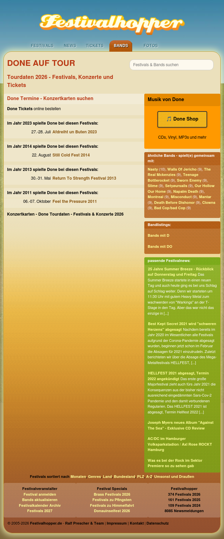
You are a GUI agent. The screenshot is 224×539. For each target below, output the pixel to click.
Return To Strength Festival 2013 (84, 178)
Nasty (153, 169)
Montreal (155, 197)
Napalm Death (185, 191)
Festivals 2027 (39, 511)
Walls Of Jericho (182, 169)
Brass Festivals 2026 (112, 494)
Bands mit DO (160, 247)
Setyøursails (176, 186)
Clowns (208, 203)
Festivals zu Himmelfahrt (112, 505)
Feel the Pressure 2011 (74, 201)
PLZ (140, 477)
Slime (153, 186)
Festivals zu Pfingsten (112, 500)
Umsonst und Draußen (174, 477)
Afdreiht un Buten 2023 (74, 132)
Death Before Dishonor (174, 203)
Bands (121, 46)
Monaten (78, 477)
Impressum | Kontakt (125, 523)
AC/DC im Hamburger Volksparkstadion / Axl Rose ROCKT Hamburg (180, 444)
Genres (94, 477)
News (70, 46)
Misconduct (181, 197)
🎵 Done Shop (182, 119)
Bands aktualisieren (40, 500)
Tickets (95, 46)
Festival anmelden (40, 494)
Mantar (205, 197)
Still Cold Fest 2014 (71, 155)
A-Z (149, 477)
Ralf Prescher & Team (84, 523)
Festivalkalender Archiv (40, 505)
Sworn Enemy (189, 180)
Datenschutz (158, 523)
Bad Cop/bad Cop (169, 208)
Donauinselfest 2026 (112, 511)
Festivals (42, 46)
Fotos (151, 46)
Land (107, 477)
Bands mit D (158, 235)
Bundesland (124, 477)
